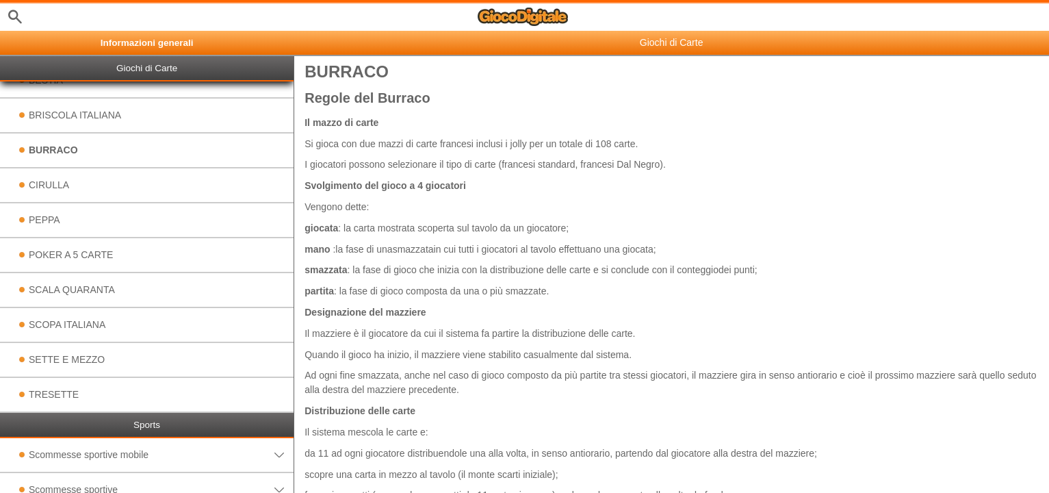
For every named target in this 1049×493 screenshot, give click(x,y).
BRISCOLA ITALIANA (75, 115)
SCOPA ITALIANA (67, 324)
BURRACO (53, 149)
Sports (146, 425)
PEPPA (44, 219)
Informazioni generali (147, 43)
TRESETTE (54, 394)
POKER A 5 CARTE (71, 254)
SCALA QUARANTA (72, 289)
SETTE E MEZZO (67, 359)
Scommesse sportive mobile (161, 455)
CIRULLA (49, 184)
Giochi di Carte (146, 68)
